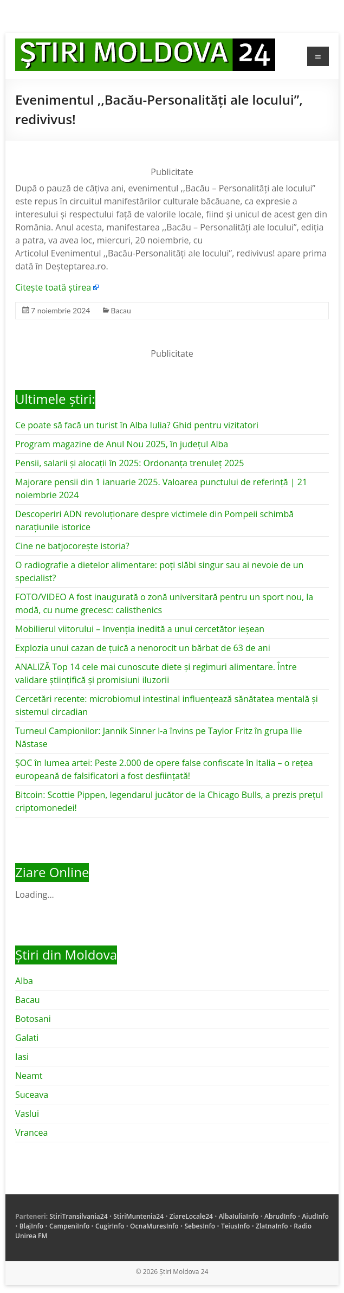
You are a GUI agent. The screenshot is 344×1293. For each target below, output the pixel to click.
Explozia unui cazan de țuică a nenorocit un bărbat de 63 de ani (142, 648)
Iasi (22, 1057)
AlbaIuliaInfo (239, 1216)
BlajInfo (32, 1226)
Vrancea (31, 1132)
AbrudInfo (280, 1216)
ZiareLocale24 (191, 1216)
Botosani (33, 1019)
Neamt (28, 1076)
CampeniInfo (69, 1226)
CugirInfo (109, 1226)
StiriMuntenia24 (138, 1216)
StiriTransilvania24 (78, 1216)
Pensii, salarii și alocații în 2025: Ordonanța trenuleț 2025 (129, 463)
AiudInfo (315, 1216)
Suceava (31, 1095)
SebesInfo (199, 1226)
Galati (26, 1038)
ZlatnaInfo (272, 1226)
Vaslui (27, 1114)
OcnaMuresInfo (154, 1226)
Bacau (121, 310)
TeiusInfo (235, 1226)
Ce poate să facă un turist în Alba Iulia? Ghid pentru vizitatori (136, 425)
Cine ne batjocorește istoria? (72, 546)
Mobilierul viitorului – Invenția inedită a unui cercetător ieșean (139, 629)
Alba (24, 981)
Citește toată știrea (53, 287)
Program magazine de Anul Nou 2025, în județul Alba (121, 444)
